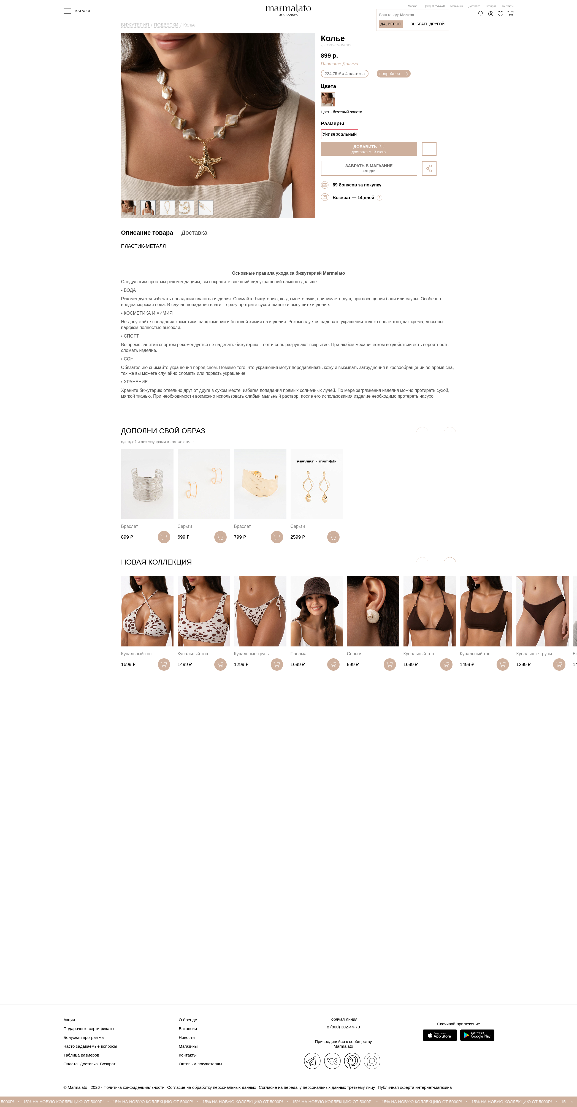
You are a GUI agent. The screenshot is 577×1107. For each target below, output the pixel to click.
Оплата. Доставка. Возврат (90, 1063)
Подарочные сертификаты (89, 1028)
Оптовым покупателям (200, 1063)
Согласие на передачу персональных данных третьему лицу (317, 1087)
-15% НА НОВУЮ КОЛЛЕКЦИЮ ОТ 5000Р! (68, 1101)
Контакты (507, 6)
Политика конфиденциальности (134, 1087)
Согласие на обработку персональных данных (211, 1087)
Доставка (474, 6)
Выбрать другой (427, 24)
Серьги (185, 526)
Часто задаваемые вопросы (90, 1046)
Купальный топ (136, 653)
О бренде (188, 1019)
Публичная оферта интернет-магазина (415, 1087)
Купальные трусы (252, 653)
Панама (299, 653)
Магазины (456, 6)
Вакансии (188, 1028)
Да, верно (390, 24)
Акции (69, 1019)
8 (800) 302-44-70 (434, 6)
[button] (450, 563)
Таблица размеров (81, 1055)
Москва (412, 6)
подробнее (393, 73)
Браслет (129, 526)
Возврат (491, 6)
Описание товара (147, 232)
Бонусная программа (84, 1037)
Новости (187, 1037)
